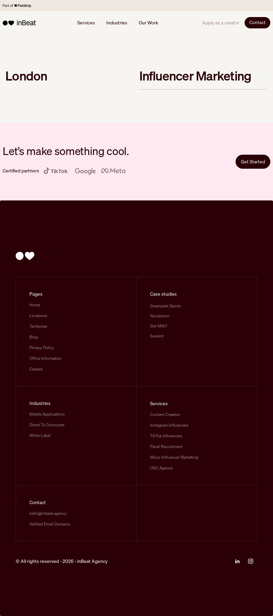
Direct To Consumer (46, 424)
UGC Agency (161, 467)
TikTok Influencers (166, 435)
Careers (36, 368)
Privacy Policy (41, 347)
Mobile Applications (47, 414)
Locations (38, 315)
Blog (33, 336)
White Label (39, 435)
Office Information (45, 358)
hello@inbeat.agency (47, 513)
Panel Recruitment (166, 446)
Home (34, 304)
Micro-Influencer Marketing (174, 457)
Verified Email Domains (49, 523)
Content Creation (165, 414)
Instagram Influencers (169, 425)
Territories (38, 326)
